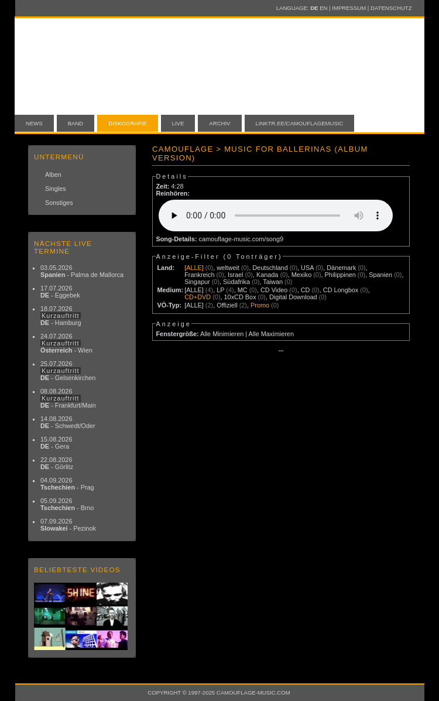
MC (243, 289)
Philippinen (340, 274)
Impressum (349, 8)
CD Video (273, 289)
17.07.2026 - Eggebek (60, 292)
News (34, 123)
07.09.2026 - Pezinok (68, 525)
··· (280, 350)
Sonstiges (59, 202)
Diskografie (127, 123)
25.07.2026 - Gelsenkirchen (67, 370)
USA (307, 267)
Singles (55, 188)
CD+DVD (197, 296)
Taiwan (273, 281)
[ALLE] (194, 267)
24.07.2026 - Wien (66, 343)
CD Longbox (340, 289)
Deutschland (269, 267)
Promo (260, 305)
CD (305, 289)
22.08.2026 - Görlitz (56, 463)
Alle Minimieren (221, 333)
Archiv (219, 123)
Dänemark (341, 267)
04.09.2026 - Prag (67, 484)
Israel (235, 274)
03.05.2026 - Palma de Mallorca (82, 271)
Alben (53, 174)
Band (76, 123)
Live (178, 123)
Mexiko (301, 274)
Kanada (267, 274)
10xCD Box (240, 296)
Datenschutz (391, 8)
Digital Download (293, 296)
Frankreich (199, 274)
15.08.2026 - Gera (56, 443)
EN (323, 8)
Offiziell (227, 305)
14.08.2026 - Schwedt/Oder (67, 422)
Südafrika (236, 281)
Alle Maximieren (271, 333)
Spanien (380, 274)
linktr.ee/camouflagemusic (300, 123)
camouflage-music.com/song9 (241, 238)
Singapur (197, 281)
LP (220, 289)
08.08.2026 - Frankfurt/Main (68, 398)
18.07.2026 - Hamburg (60, 315)
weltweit (228, 267)
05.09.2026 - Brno (67, 504)
